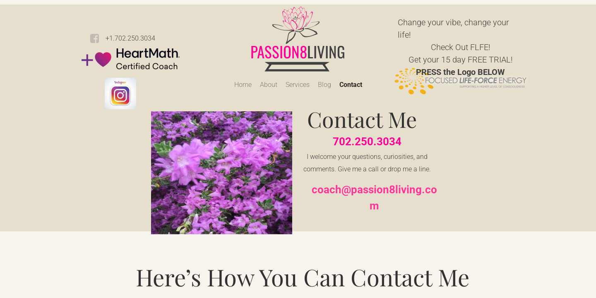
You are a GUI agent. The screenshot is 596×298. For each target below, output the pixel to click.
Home (243, 85)
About (268, 85)
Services (298, 85)
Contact (350, 85)
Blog (324, 85)
